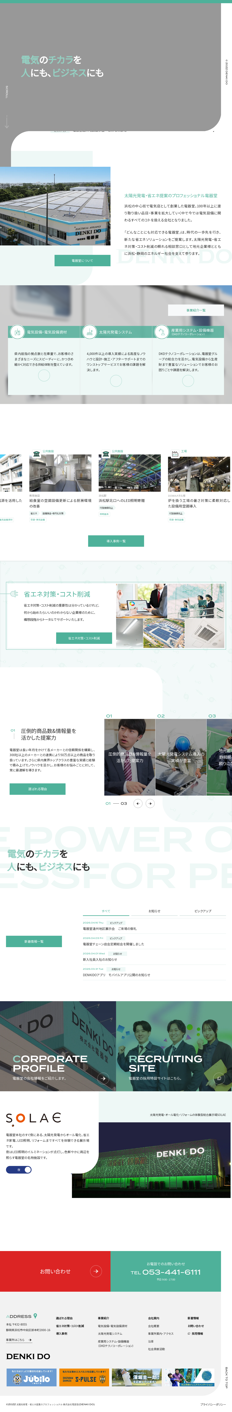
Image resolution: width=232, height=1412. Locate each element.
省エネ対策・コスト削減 (70, 1326)
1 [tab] (13, 1169)
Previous (137, 803)
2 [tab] (25, 1169)
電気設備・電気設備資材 (112, 1326)
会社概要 (153, 1326)
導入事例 (61, 1334)
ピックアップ (202, 911)
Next (150, 803)
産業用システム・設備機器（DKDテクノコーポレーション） (116, 1343)
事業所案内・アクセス (161, 1334)
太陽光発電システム (110, 1334)
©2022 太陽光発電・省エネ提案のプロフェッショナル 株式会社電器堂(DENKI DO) (50, 1404)
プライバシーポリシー (213, 1404)
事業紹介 (103, 1318)
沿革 (151, 1341)
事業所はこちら (15, 1340)
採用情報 (197, 1334)
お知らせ (154, 911)
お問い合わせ (71, 1271)
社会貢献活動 (156, 1349)
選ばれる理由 (64, 1318)
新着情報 (193, 1318)
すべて (106, 911)
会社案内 (153, 1318)
